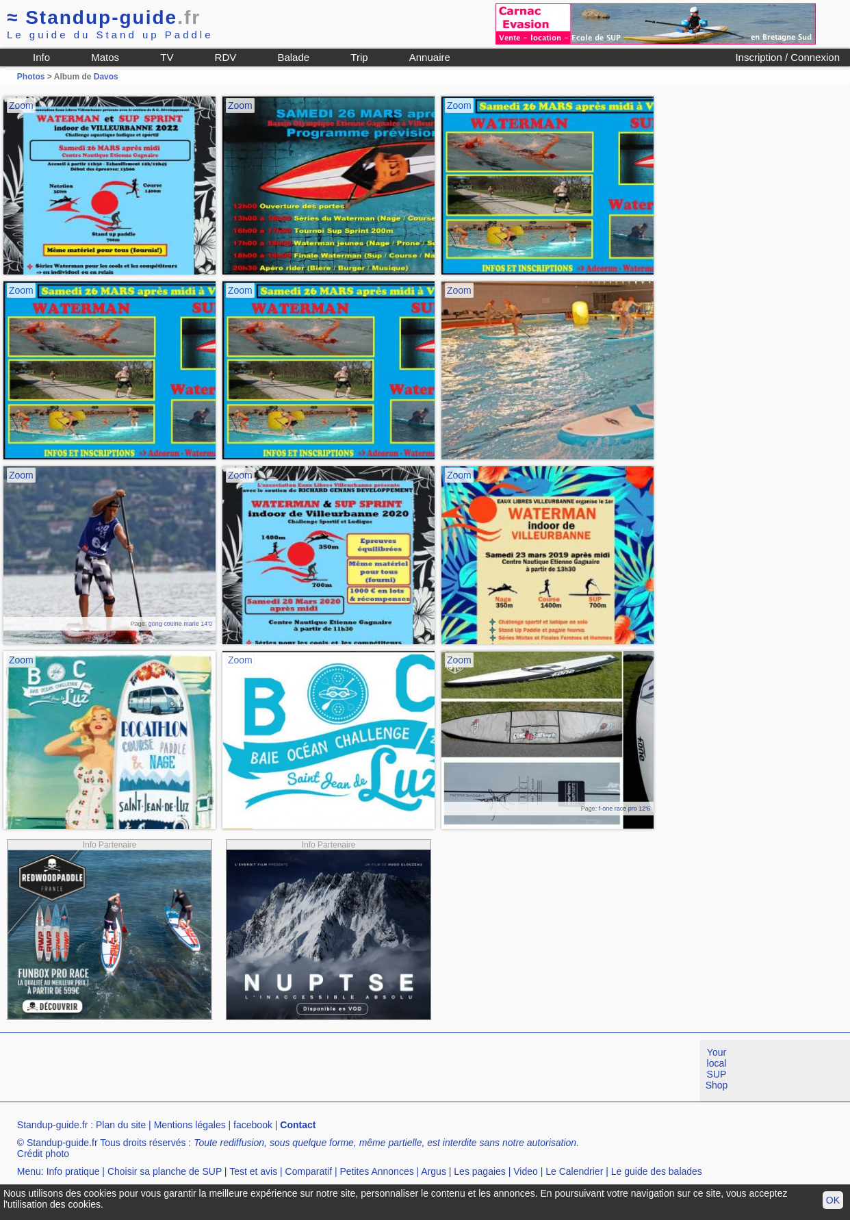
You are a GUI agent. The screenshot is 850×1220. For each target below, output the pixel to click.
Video (525, 1171)
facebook (252, 1124)
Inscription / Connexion (787, 57)
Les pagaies (480, 1171)
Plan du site (121, 1124)
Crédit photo (43, 1153)
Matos (105, 57)
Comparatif (308, 1171)
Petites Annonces (376, 1171)
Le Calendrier (574, 1171)
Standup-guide (104, 17)
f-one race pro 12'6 (624, 808)
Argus (433, 1171)
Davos (106, 76)
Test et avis (253, 1171)
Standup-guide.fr (52, 1124)
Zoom (21, 105)
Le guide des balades (656, 1171)
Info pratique (73, 1171)
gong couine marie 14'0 (180, 623)
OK (833, 1200)
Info (41, 57)
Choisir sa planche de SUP (164, 1171)
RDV (226, 57)
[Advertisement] (249, 1071)
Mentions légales (190, 1124)
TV (166, 57)
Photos (31, 76)
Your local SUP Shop (717, 1069)
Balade (293, 57)
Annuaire (429, 57)
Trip (359, 57)
